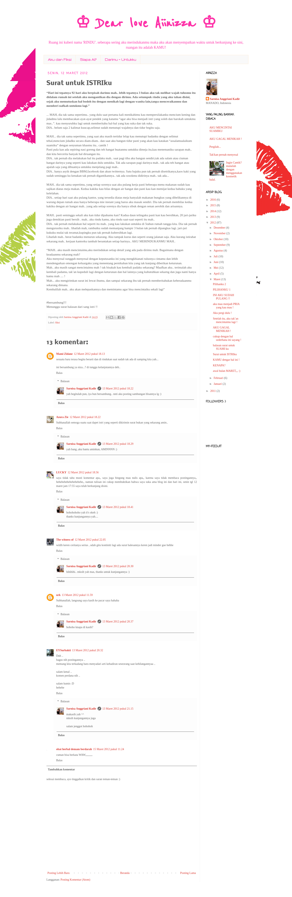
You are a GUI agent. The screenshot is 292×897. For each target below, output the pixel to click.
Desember (220, 227)
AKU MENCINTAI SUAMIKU (220, 129)
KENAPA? (219, 365)
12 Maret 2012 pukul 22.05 (90, 539)
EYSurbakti (63, 650)
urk (58, 595)
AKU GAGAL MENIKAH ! (225, 138)
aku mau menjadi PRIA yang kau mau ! (226, 306)
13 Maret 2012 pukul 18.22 (117, 388)
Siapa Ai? (88, 59)
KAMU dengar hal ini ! (226, 359)
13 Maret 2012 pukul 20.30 (117, 566)
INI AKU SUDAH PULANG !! (223, 297)
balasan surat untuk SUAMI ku (224, 347)
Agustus (218, 250)
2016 (213, 199)
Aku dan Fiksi (59, 59)
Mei (216, 267)
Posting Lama (188, 873)
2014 (213, 211)
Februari (219, 378)
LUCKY (61, 472)
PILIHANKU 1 (222, 289)
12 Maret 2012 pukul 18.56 (83, 472)
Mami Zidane (64, 353)
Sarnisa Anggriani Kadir (76, 317)
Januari (218, 383)
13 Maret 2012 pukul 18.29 (117, 443)
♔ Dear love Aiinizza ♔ (146, 23)
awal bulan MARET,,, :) (226, 370)
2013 (213, 216)
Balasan (64, 381)
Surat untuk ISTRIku (225, 354)
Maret (217, 279)
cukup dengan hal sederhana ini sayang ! (227, 338)
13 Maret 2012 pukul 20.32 (87, 650)
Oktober (218, 239)
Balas (59, 372)
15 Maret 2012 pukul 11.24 (108, 749)
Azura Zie (62, 417)
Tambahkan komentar (61, 769)
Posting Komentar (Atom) (75, 879)
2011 (213, 390)
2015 (213, 205)
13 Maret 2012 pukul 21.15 (117, 708)
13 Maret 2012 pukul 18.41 (117, 507)
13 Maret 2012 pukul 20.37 (117, 621)
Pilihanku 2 (219, 284)
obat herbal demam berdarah (74, 749)
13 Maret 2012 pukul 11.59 (77, 595)
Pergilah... (215, 146)
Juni (216, 262)
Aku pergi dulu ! (222, 312)
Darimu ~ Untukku (120, 59)
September (220, 244)
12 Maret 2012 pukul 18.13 (89, 353)
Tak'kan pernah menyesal (223, 154)
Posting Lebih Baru (58, 873)
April (217, 273)
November (220, 233)
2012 (213, 222)
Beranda (125, 873)
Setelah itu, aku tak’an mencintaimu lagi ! (225, 320)
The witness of (65, 539)
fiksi (57, 322)
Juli (216, 256)
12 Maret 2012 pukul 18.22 (85, 417)
